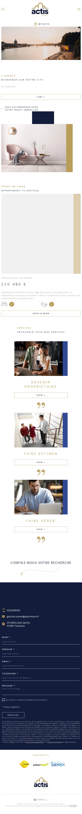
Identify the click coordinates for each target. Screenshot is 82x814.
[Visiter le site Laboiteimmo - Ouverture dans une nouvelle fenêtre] (41, 800)
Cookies (73, 806)
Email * (7, 661)
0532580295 (13, 610)
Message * (8, 686)
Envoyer (13, 715)
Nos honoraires (11, 806)
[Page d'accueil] (41, 9)
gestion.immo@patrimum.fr (23, 616)
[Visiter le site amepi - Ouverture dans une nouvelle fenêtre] (57, 764)
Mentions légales (35, 806)
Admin (45, 806)
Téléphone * (10, 674)
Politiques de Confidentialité (34, 742)
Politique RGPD (63, 806)
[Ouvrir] (3, 9)
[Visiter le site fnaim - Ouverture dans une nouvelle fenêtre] (24, 764)
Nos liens (52, 806)
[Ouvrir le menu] (79, 9)
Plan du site (23, 806)
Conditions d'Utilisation (54, 742)
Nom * (6, 637)
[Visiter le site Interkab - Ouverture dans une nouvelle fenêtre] (41, 764)
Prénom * (8, 649)
